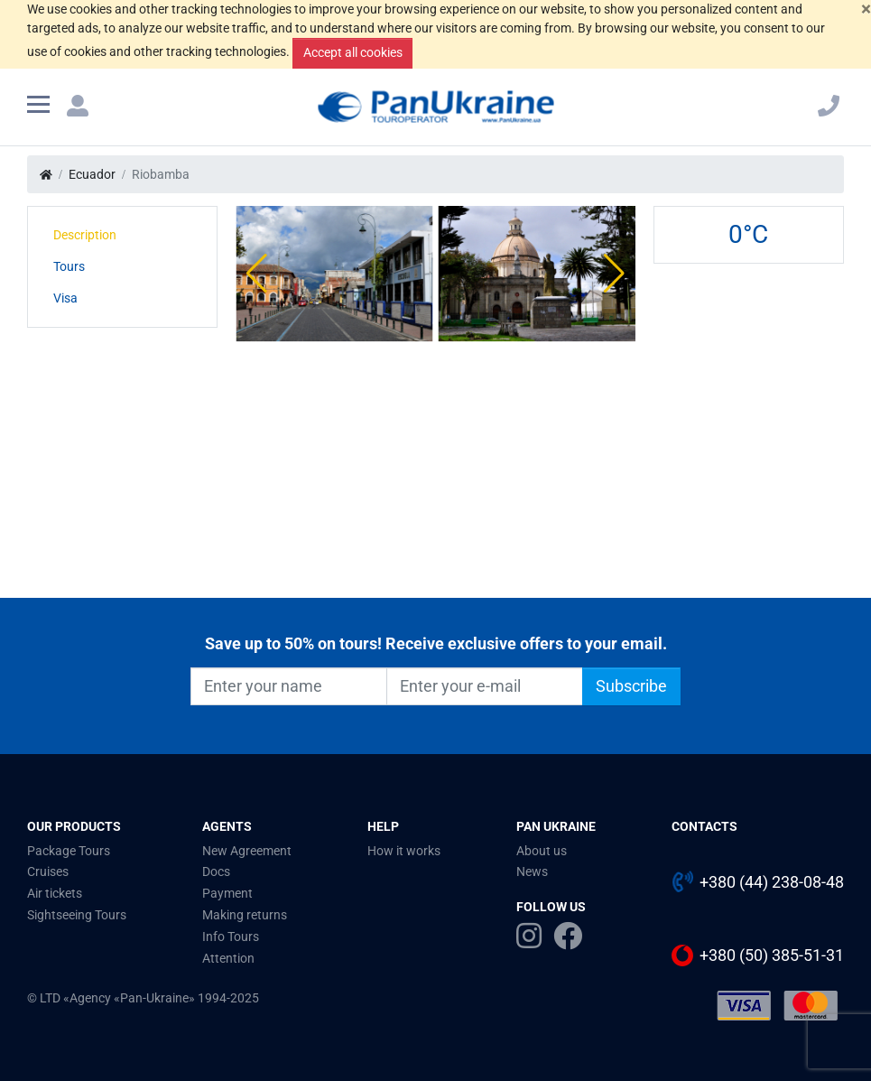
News (532, 871)
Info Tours (230, 936)
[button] (257, 274)
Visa (65, 298)
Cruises (48, 871)
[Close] (866, 9)
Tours (69, 266)
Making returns (244, 915)
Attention (228, 958)
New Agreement (247, 850)
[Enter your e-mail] (484, 686)
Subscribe (631, 686)
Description (84, 235)
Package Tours (68, 850)
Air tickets (54, 893)
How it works (403, 850)
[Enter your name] (288, 686)
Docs (216, 871)
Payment (227, 893)
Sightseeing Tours (76, 915)
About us (541, 850)
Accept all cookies (353, 52)
